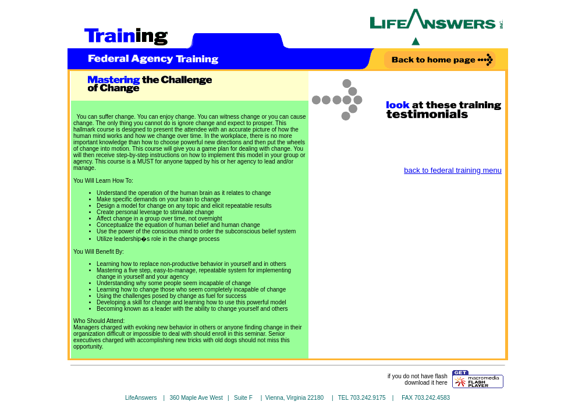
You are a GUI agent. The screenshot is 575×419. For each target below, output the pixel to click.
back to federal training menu (453, 170)
